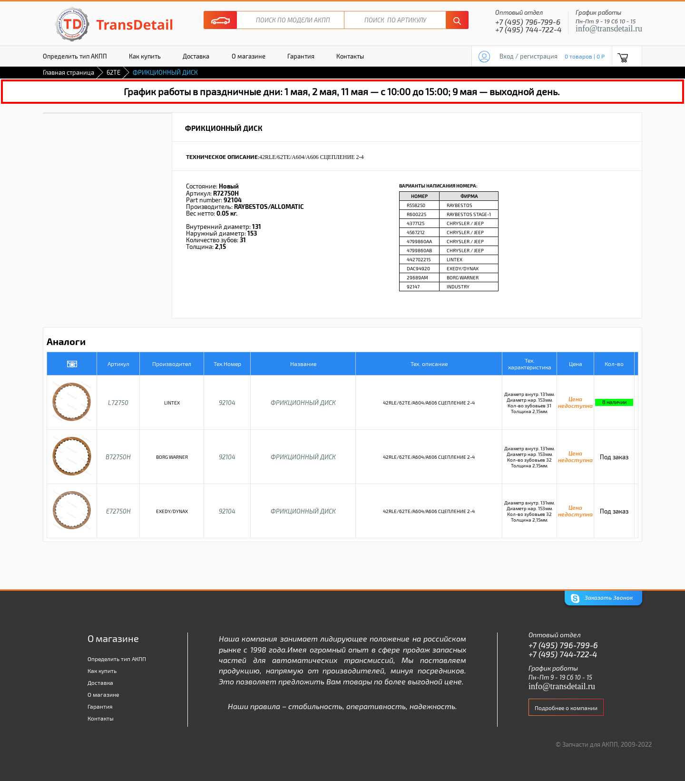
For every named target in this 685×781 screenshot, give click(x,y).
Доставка (196, 56)
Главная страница (68, 72)
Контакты (350, 56)
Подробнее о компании (566, 707)
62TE (113, 72)
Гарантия (300, 56)
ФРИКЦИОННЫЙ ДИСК (303, 402)
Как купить (145, 56)
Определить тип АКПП (75, 56)
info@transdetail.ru (609, 28)
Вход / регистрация (528, 56)
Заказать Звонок (602, 598)
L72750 (118, 402)
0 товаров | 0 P (585, 56)
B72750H (118, 457)
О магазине (248, 56)
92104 (227, 402)
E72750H (118, 511)
